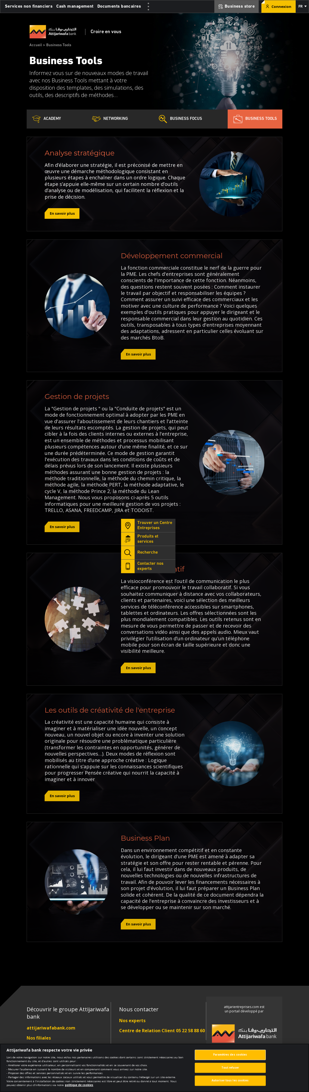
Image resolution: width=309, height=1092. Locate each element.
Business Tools (255, 119)
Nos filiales (39, 1038)
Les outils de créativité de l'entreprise (110, 710)
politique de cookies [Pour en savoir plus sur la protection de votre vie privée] (79, 1088)
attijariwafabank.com (51, 1028)
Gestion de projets (77, 396)
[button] (302, 6)
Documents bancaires (119, 6)
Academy (46, 119)
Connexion (278, 6)
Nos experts (132, 1021)
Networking (110, 119)
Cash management (75, 6)
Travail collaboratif (152, 569)
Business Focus (180, 119)
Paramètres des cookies (230, 1058)
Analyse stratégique (80, 153)
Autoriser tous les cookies (230, 1084)
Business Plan (145, 838)
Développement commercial (172, 255)
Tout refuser (230, 1071)
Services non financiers (28, 6)
